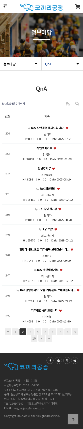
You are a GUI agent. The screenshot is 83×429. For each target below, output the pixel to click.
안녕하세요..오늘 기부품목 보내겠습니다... (44, 249)
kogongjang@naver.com (29, 408)
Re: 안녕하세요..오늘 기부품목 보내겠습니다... (46, 290)
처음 (8, 331)
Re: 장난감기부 (46, 209)
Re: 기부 (46, 229)
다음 (41, 338)
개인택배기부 (45, 148)
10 (34, 338)
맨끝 (49, 338)
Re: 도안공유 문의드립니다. (46, 128)
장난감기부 (45, 168)
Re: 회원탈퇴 (46, 188)
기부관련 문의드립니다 (45, 310)
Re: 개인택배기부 (46, 270)
